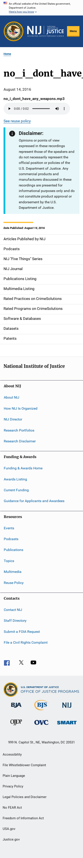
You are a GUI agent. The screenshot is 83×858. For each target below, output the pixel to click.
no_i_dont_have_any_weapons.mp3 (34, 98)
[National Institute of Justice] (66, 708)
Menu (73, 31)
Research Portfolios (19, 430)
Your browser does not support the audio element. (37, 109)
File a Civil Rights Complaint (26, 642)
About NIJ (11, 397)
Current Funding (16, 490)
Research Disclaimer (20, 441)
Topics (9, 561)
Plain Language (14, 776)
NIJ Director (13, 419)
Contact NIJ (13, 610)
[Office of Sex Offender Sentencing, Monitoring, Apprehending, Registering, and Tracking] (67, 725)
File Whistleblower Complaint (24, 765)
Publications (13, 550)
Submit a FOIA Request (22, 631)
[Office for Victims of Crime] (41, 725)
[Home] (45, 31)
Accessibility (12, 754)
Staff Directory (15, 620)
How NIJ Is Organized (20, 408)
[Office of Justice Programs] (14, 31)
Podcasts (11, 539)
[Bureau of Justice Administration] (16, 708)
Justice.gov (11, 839)
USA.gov (9, 829)
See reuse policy (17, 121)
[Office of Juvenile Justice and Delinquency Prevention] (16, 726)
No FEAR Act (12, 808)
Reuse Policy (14, 582)
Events (9, 528)
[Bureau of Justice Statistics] (41, 711)
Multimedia (12, 572)
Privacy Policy (13, 786)
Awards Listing (15, 479)
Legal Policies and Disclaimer (24, 797)
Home (7, 54)
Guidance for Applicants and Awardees (34, 501)
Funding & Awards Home (23, 468)
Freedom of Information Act (23, 818)
